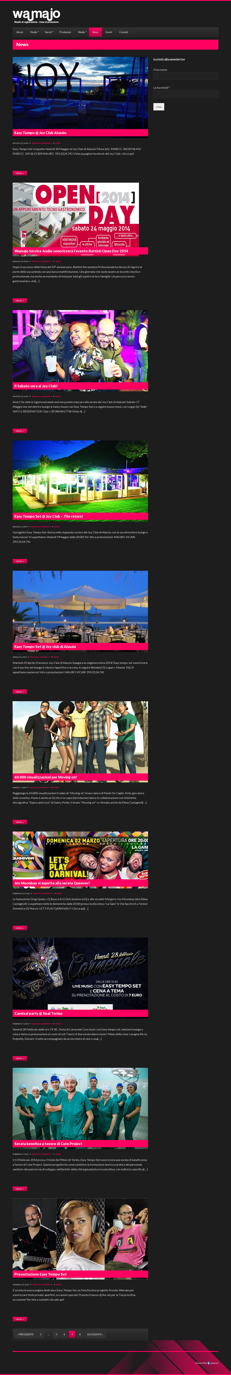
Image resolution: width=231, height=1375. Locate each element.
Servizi (48, 32)
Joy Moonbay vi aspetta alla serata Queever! (52, 883)
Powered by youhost (206, 1363)
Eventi (109, 32)
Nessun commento (42, 143)
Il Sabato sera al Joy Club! (36, 386)
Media (81, 32)
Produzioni (65, 32)
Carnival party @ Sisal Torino (38, 1013)
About (19, 32)
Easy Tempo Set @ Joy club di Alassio (45, 646)
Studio (33, 32)
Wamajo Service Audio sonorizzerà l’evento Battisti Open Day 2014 (71, 251)
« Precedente (25, 1334)
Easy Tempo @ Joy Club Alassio (40, 132)
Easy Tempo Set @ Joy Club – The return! (48, 516)
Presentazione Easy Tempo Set (40, 1274)
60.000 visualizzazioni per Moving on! (45, 777)
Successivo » (95, 1334)
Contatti (123, 32)
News (95, 32)
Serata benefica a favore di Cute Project (48, 1143)
